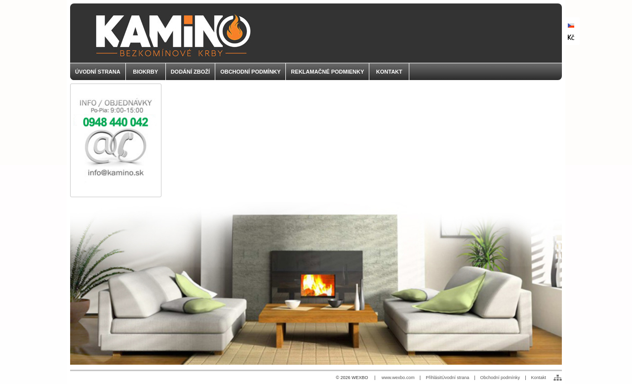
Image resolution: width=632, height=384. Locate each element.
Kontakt (538, 377)
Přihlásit (433, 377)
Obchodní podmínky (500, 377)
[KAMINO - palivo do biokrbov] (316, 33)
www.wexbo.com (398, 377)
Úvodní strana (455, 377)
